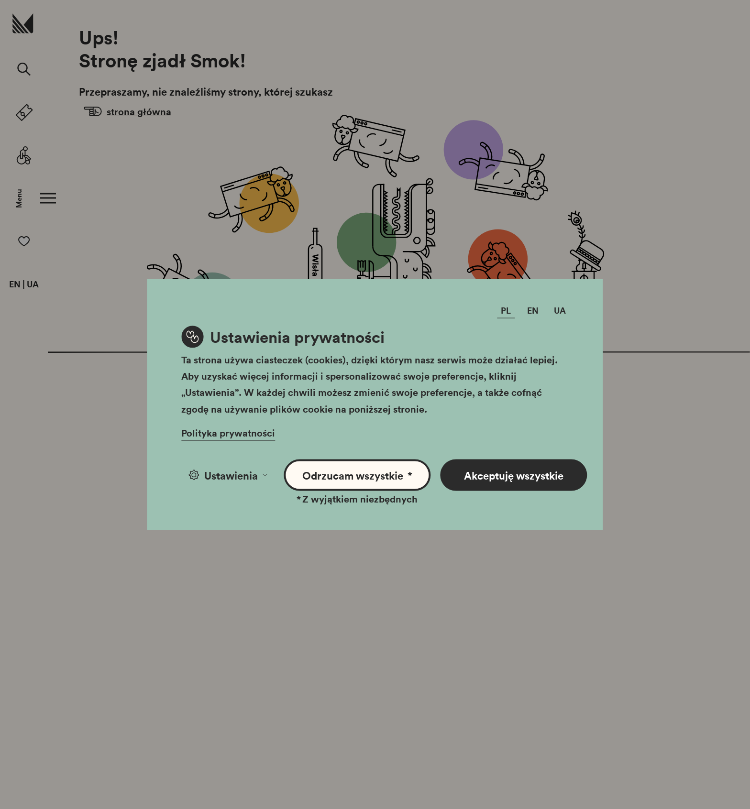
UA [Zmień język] (560, 310)
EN (15, 284)
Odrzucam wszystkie (357, 475)
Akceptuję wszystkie (513, 475)
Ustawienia (228, 475)
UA (33, 284)
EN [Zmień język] (533, 310)
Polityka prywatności (228, 432)
